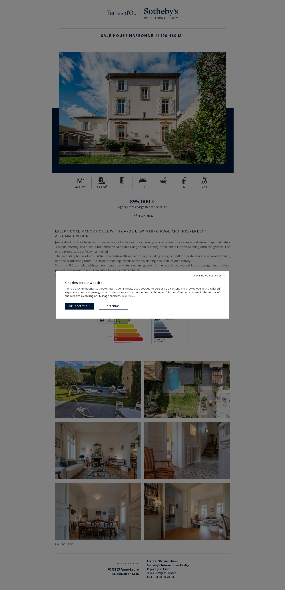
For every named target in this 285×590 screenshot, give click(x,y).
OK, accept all (80, 306)
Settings (113, 306)
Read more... (128, 296)
